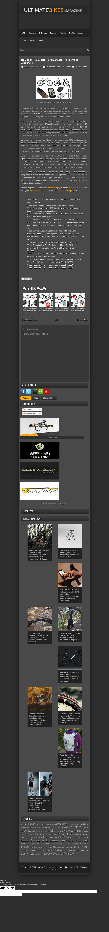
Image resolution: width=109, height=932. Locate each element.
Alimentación (80, 824)
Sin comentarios (81, 67)
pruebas (58, 850)
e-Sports (77, 837)
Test (82, 850)
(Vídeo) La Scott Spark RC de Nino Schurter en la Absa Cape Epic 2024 (54, 259)
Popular (26, 398)
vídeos (54, 853)
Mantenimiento (37, 847)
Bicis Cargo (57, 827)
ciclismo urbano (27, 834)
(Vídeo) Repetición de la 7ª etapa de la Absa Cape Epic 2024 (50, 262)
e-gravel (53, 837)
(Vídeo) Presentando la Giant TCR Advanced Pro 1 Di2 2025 (50, 245)
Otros (24, 40)
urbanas (46, 854)
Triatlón (72, 33)
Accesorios (59, 824)
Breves (65, 827)
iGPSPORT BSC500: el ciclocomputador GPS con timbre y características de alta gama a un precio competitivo (69, 595)
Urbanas (81, 33)
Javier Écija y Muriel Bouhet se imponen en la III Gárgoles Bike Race (53, 234)
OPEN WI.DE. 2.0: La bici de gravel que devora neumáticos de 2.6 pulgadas (69, 553)
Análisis (63, 33)
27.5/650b (30, 824)
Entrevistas (25, 841)
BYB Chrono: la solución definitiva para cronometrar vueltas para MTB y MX (55, 222)
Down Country (27, 837)
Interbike (35, 844)
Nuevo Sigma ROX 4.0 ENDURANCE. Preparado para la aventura (52, 242)
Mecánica (48, 847)
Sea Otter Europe (71, 850)
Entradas (27, 409)
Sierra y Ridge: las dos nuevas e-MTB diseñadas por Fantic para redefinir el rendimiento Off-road (39, 554)
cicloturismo (50, 834)
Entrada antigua (82, 320)
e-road (69, 837)
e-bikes (44, 837)
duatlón (37, 837)
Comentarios (28, 414)
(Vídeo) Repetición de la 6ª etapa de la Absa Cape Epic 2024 (50, 268)
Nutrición (24, 850)
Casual (86, 827)
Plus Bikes (48, 850)
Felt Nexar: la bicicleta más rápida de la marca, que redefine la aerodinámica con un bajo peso (69, 676)
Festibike (71, 841)
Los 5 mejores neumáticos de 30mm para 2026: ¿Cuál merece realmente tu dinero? (38, 637)
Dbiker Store (52, 438)
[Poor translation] (10, 888)
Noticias (85, 847)
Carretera (32, 33)
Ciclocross (43, 33)
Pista (40, 850)
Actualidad (70, 824)
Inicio (57, 320)
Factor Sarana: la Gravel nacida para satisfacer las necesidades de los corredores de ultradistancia (37, 719)
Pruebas (53, 33)
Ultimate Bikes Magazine (47, 867)
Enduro (85, 837)
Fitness (78, 841)
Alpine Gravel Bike (37, 827)
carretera (75, 827)
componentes (82, 834)
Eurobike (53, 841)
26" (22, 824)
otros (33, 850)
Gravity (29, 844)
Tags (36, 398)
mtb (76, 846)
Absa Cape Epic (47, 824)
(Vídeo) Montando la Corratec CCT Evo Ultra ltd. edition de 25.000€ (52, 220)
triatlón (32, 854)
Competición (66, 834)
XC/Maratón (68, 853)
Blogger (62, 503)
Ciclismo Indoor (83, 831)
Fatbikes (62, 840)
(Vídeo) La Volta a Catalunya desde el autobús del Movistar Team (51, 231)
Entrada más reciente (29, 320)
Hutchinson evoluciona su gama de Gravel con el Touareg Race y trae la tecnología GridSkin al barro (70, 718)
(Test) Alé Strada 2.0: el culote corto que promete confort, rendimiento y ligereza (70, 636)
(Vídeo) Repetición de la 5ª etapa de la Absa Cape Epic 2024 (50, 265)
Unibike (38, 854)
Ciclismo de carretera (62, 830)
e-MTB (61, 837)
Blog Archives (48, 398)
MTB (23, 33)
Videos (31, 40)
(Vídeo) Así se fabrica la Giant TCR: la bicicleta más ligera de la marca (53, 208)
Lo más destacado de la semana (58, 67)
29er (38, 824)
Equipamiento (39, 840)
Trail (87, 850)
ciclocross (39, 834)
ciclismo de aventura (39, 831)
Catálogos (41, 40)
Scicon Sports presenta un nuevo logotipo (42, 211)
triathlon (25, 854)
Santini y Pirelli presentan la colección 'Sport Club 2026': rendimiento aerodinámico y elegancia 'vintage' (39, 804)
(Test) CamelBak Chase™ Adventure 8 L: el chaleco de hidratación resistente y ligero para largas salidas (70, 760)
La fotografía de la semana (51, 844)
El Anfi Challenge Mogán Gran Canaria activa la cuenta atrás (50, 205)
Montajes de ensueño (63, 847)
